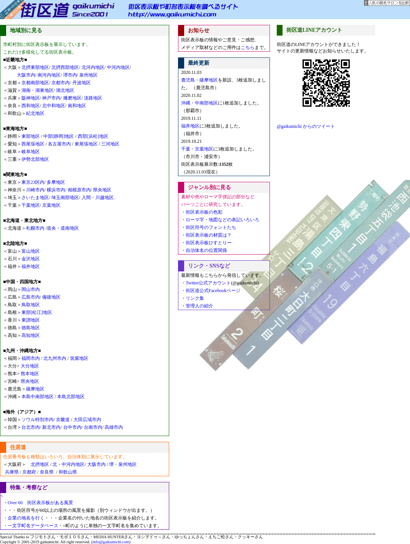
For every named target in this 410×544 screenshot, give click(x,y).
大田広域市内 (87, 419)
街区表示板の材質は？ (209, 235)
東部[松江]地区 (36, 312)
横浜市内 (56, 190)
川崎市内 (35, 190)
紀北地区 (35, 113)
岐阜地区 (30, 151)
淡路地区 (93, 98)
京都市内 (60, 82)
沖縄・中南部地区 (199, 103)
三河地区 (110, 144)
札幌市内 (35, 228)
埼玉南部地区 (65, 197)
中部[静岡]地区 (58, 136)
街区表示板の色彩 (204, 212)
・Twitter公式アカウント (206, 283)
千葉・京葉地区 (197, 149)
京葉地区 (51, 205)
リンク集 (195, 298)
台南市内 (93, 427)
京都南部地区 (35, 82)
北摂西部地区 (64, 67)
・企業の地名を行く (23, 518)
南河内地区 (49, 75)
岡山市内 (30, 289)
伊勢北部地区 (35, 159)
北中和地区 (53, 105)
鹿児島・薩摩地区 (199, 80)
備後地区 (51, 297)
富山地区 (30, 251)
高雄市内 (114, 427)
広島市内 (30, 297)
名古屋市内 (59, 144)
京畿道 (63, 419)
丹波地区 (81, 82)
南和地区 (77, 105)
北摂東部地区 (35, 67)
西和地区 (30, 105)
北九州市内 (55, 358)
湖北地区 (65, 90)
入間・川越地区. (98, 197)
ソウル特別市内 (37, 419)
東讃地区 (30, 320)
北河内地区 (93, 67)
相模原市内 (79, 190)
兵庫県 (9, 472)
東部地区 (31, 136)
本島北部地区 (71, 396)
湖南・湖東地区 (37, 90)
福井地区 (30, 266)
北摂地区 (37, 464)
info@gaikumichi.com (111, 542)
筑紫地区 (79, 358)
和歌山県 (68, 472)
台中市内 (72, 427)
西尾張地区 (33, 144)
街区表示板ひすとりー (209, 242)
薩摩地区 (35, 389)
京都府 (29, 472)
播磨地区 (72, 98)
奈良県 (47, 472)
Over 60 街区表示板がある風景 (40, 502)
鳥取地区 (30, 304)
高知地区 (30, 335)
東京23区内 (32, 182)
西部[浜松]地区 (93, 136)
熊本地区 (30, 373)
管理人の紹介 (199, 306)
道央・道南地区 (63, 228)
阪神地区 (30, 98)
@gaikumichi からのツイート (306, 126)
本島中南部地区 (38, 396)
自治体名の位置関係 (206, 250)
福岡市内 (30, 358)
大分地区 (30, 366)
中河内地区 (118, 67)
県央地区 (102, 190)
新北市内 (51, 427)
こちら (248, 47)
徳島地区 (30, 327)
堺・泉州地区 (123, 464)
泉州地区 (88, 75)
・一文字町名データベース (30, 525)
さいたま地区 (35, 197)
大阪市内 (26, 75)
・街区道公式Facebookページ (210, 290)
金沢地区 (30, 258)
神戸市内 (50, 98)
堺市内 (70, 75)
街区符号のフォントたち (211, 227)
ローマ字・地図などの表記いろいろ (222, 219)
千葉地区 (30, 205)
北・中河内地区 (68, 464)
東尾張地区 (87, 144)
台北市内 (30, 427)
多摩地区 (56, 182)
